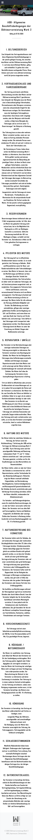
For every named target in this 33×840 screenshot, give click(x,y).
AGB (7, 833)
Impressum (13, 833)
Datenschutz (23, 833)
